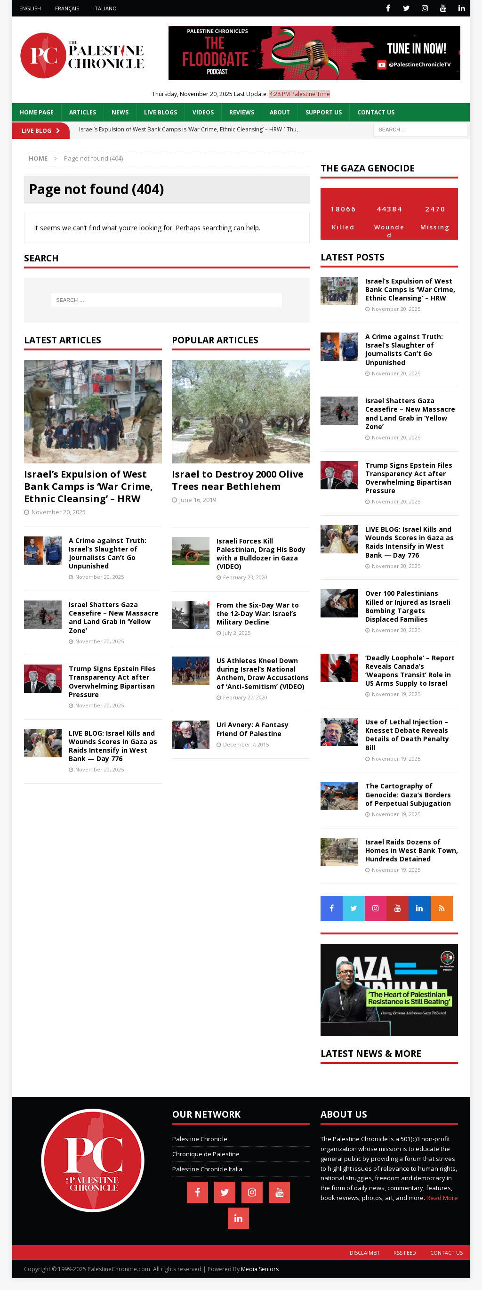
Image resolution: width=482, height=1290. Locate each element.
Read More (442, 1197)
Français (67, 8)
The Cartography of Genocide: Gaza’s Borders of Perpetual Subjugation (408, 794)
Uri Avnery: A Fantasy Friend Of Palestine (253, 729)
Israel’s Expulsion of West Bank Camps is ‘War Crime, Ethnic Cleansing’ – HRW (88, 486)
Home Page (37, 112)
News (120, 112)
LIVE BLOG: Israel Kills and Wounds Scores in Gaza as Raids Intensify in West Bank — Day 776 (113, 746)
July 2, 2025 (236, 632)
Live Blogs (160, 112)
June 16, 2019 (197, 499)
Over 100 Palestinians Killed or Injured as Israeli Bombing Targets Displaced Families (407, 606)
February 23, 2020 (245, 577)
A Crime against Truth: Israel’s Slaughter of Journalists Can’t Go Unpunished (107, 553)
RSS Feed (405, 1252)
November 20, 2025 (59, 512)
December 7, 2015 (246, 744)
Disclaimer (364, 1252)
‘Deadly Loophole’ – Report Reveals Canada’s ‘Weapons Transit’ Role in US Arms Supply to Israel (410, 670)
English (30, 8)
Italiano (105, 8)
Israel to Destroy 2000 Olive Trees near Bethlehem (238, 480)
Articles (82, 112)
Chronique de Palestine (206, 1154)
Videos (203, 112)
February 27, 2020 (245, 697)
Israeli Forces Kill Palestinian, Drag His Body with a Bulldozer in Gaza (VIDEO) (261, 553)
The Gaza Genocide (368, 168)
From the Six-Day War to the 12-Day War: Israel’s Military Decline (258, 613)
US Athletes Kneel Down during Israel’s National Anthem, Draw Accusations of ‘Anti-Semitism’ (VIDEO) (263, 673)
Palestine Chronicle (199, 1139)
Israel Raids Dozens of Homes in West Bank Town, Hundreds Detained (411, 850)
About (280, 112)
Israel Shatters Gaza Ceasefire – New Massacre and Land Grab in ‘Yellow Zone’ (114, 617)
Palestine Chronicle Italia (207, 1169)
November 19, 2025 (396, 694)
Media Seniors (260, 1269)
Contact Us (375, 112)
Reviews (241, 112)
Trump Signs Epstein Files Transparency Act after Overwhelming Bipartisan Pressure (112, 681)
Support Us (323, 112)
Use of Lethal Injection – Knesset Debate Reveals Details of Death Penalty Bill (407, 734)
